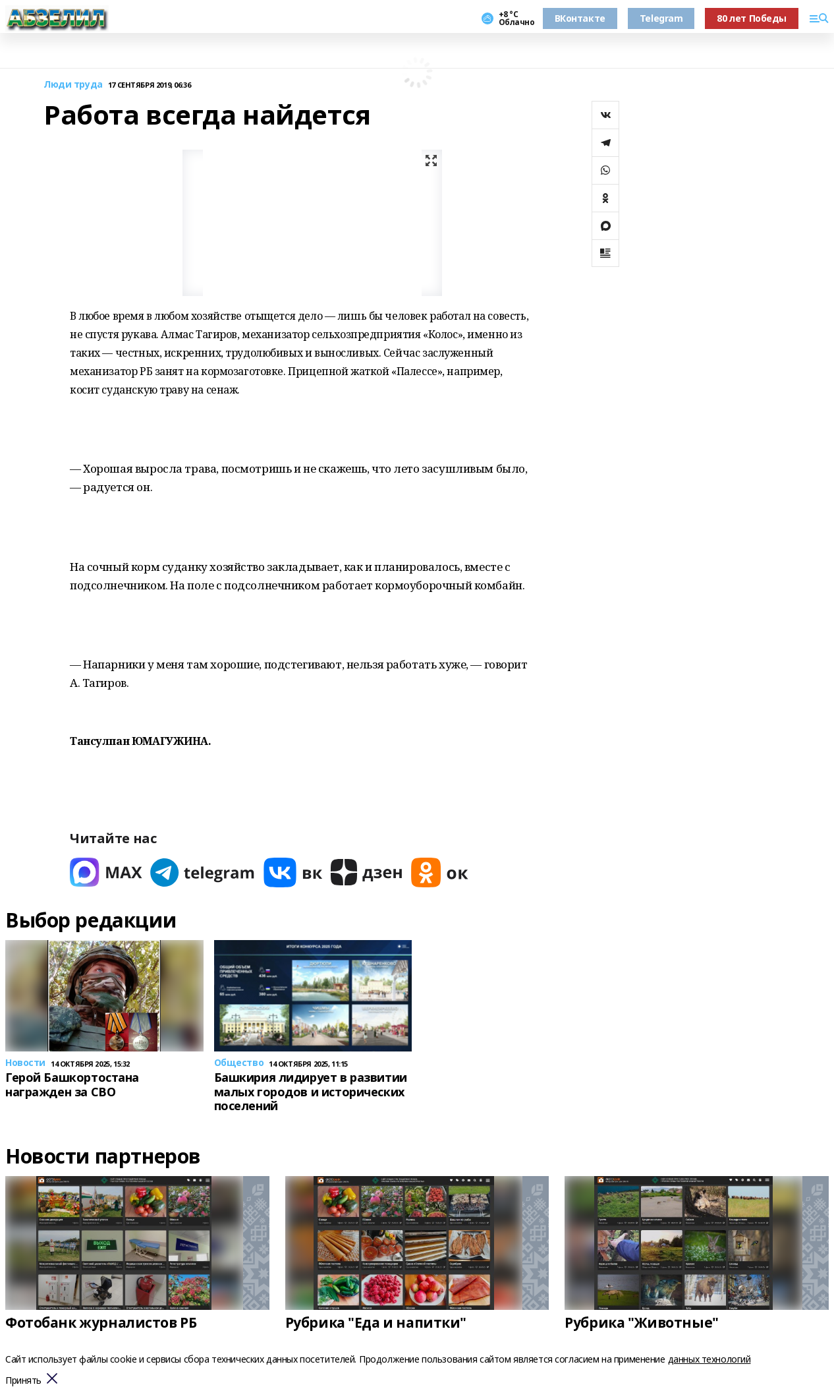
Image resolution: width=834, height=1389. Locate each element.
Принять (23, 1380)
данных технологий (709, 1359)
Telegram (661, 18)
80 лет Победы (752, 18)
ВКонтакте (580, 18)
